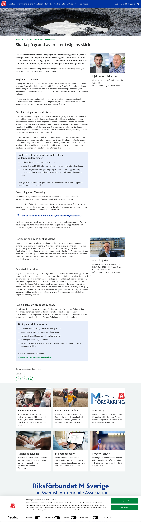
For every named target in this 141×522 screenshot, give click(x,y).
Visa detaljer (106, 518)
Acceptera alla (125, 501)
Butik (117, 4)
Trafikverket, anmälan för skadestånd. (35, 357)
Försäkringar (83, 4)
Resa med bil (55, 4)
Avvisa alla (124, 507)
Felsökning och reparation (44, 39)
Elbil (63, 4)
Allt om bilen (42, 4)
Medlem (12, 4)
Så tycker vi (71, 4)
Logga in (131, 4)
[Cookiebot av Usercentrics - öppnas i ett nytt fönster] (12, 518)
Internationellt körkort (26, 4)
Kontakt (124, 4)
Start (18, 39)
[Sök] (138, 3)
